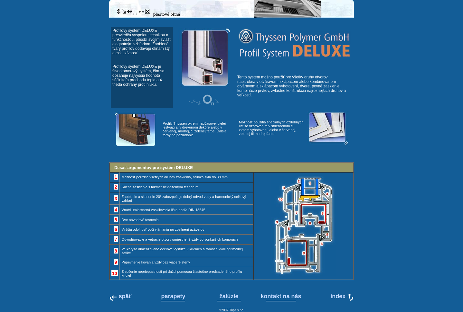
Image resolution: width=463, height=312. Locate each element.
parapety (173, 296)
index (337, 297)
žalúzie (229, 296)
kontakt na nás (280, 296)
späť (125, 296)
